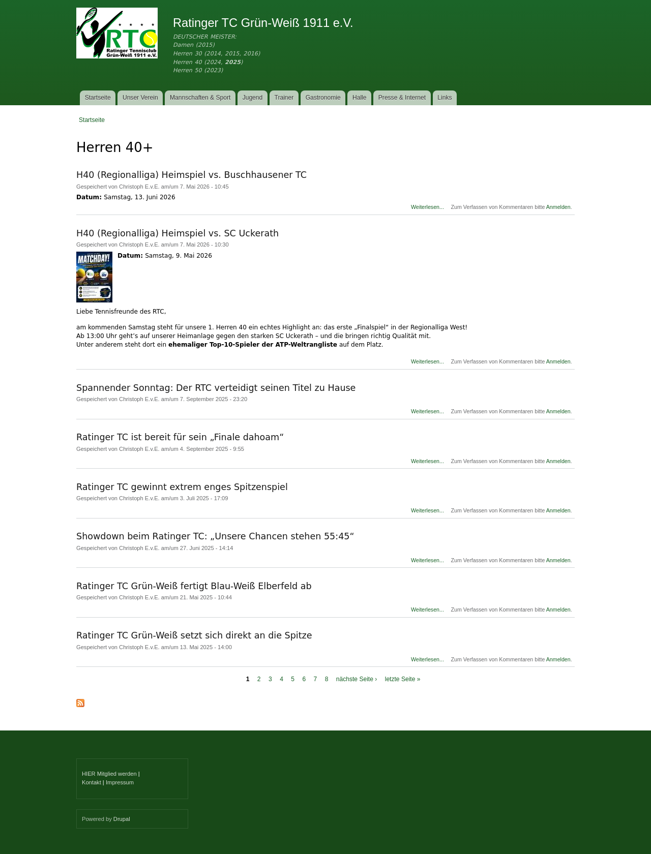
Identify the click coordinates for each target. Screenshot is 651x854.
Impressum (120, 782)
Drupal (121, 819)
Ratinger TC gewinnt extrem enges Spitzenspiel (182, 487)
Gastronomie (323, 97)
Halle (359, 97)
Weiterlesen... (427, 207)
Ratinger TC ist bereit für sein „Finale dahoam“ (180, 437)
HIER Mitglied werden (109, 774)
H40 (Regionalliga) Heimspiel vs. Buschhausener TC (191, 175)
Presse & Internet (402, 97)
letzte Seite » (403, 679)
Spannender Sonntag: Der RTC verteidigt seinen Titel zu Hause (216, 388)
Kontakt (91, 782)
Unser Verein (140, 97)
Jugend (253, 97)
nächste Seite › (356, 679)
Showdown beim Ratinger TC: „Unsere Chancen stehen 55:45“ (215, 536)
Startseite (98, 97)
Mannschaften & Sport (200, 97)
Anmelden (558, 207)
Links (444, 97)
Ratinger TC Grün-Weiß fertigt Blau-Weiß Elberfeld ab (194, 586)
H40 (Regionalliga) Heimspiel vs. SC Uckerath (177, 233)
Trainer (284, 97)
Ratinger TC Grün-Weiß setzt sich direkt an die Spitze (194, 635)
